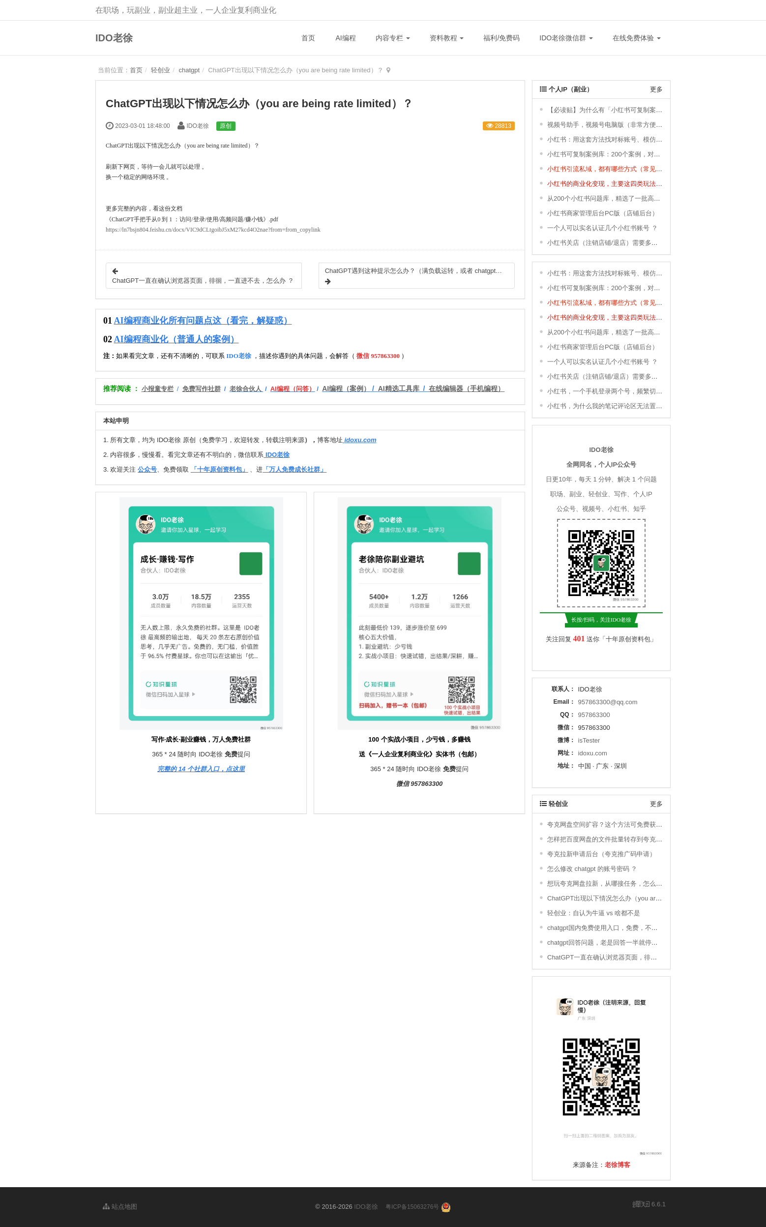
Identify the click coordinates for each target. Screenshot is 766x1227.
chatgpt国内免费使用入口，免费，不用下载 (609, 927)
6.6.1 (649, 1204)
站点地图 (120, 1206)
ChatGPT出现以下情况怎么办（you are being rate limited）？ (634, 898)
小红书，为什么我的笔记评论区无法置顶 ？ (609, 406)
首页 (308, 38)
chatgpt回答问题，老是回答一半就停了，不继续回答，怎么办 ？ (638, 942)
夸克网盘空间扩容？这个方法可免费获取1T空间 (614, 824)
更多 (656, 89)
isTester (589, 740)
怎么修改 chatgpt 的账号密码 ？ (592, 868)
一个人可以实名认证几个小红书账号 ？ (602, 228)
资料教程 (447, 38)
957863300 (594, 714)
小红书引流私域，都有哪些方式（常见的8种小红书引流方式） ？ (639, 169)
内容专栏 (393, 38)
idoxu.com (592, 753)
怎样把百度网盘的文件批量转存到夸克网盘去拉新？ (620, 839)
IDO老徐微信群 (566, 38)
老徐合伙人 (246, 388)
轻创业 (160, 70)
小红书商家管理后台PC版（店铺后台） (602, 213)
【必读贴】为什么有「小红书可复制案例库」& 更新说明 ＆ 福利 (638, 110)
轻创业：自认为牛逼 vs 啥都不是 (593, 913)
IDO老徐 (114, 37)
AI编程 (345, 38)
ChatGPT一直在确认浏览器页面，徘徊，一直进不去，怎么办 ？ (638, 957)
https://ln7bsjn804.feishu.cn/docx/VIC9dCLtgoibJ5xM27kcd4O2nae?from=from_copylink (213, 229)
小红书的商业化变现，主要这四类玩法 (601, 183)
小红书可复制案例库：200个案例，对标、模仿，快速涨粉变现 (635, 154)
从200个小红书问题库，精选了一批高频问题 (610, 198)
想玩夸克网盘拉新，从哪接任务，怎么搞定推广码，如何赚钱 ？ (637, 883)
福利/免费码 (501, 38)
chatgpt (189, 70)
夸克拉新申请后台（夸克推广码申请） (601, 854)
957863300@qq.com (608, 702)
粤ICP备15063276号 (412, 1206)
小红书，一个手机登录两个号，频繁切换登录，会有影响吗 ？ (634, 391)
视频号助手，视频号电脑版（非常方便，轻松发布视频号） (630, 124)
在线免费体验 (637, 38)
